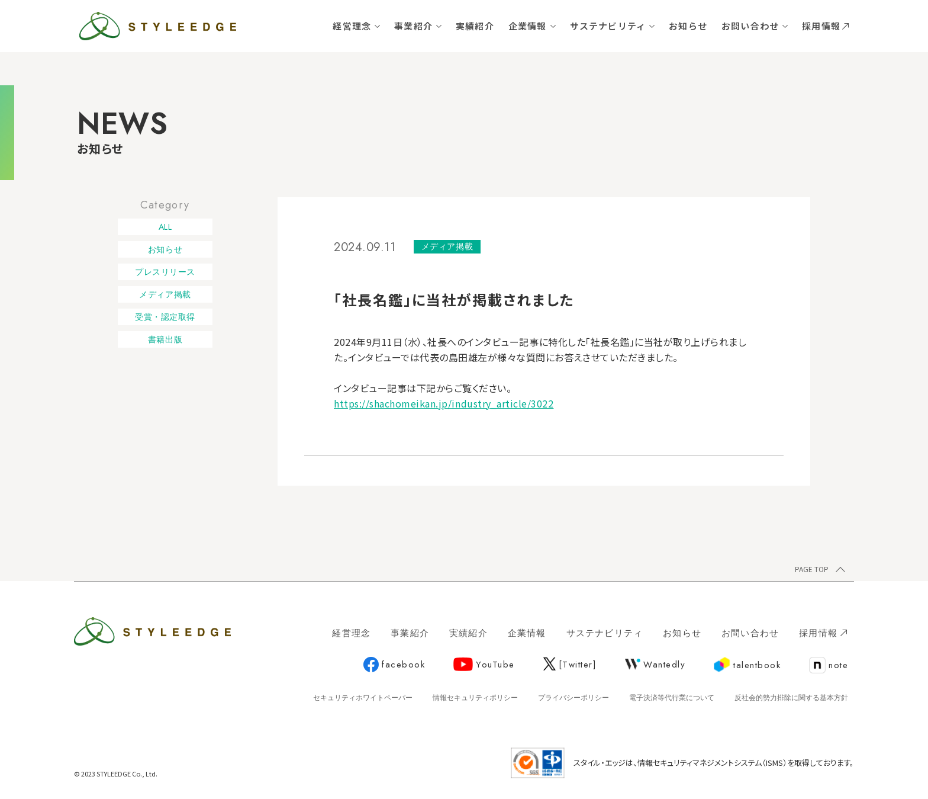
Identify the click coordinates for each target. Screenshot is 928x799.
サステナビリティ (608, 26)
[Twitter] (570, 664)
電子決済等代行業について (671, 697)
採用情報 (825, 26)
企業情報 (527, 26)
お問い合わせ (750, 26)
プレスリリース (165, 272)
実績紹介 (475, 26)
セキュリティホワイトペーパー (363, 697)
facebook (394, 665)
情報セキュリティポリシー (475, 697)
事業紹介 (413, 26)
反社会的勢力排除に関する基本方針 (791, 697)
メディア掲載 (165, 294)
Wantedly (655, 664)
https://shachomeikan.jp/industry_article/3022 (443, 403)
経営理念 (352, 26)
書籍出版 (165, 339)
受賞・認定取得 (165, 317)
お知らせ (688, 26)
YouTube (484, 664)
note (828, 665)
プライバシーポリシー (573, 697)
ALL (165, 227)
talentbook (747, 665)
